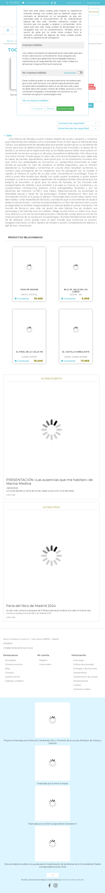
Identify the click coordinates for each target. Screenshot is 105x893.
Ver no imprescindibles (35, 100)
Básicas (50, 108)
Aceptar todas (65, 108)
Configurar (37, 108)
